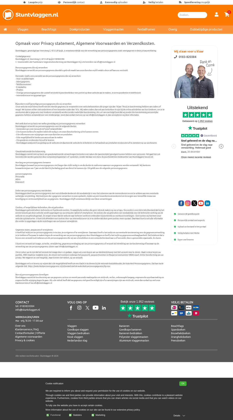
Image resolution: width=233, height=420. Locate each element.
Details (176, 415)
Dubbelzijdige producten (206, 29)
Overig (172, 29)
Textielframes (146, 29)
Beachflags (49, 29)
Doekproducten (80, 29)
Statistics (75, 415)
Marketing (98, 415)
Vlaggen (22, 29)
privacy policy (133, 410)
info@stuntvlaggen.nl (27, 367)
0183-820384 (185, 56)
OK (182, 383)
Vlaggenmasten (113, 29)
